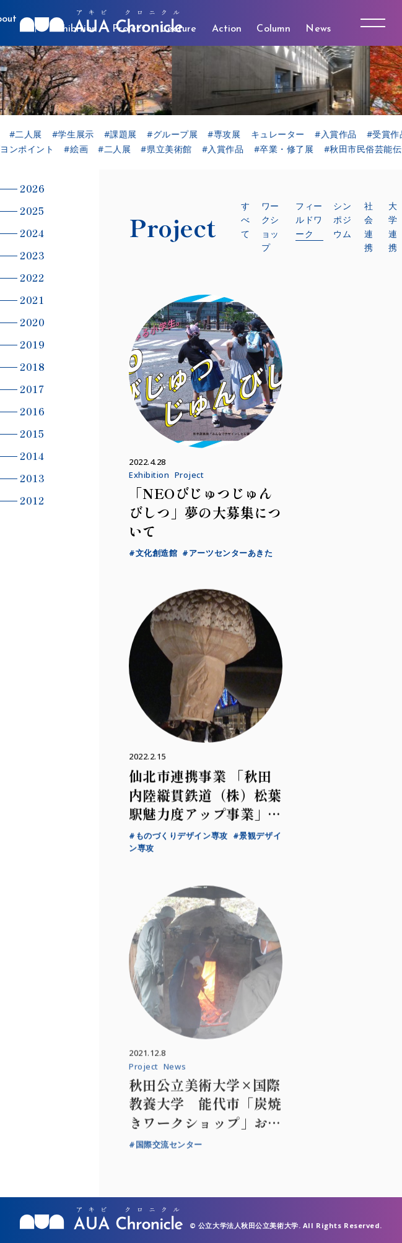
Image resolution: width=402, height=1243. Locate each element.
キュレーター (283, 134)
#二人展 (31, 134)
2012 (32, 500)
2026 (32, 188)
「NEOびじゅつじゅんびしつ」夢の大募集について (205, 512)
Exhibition (149, 474)
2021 (32, 299)
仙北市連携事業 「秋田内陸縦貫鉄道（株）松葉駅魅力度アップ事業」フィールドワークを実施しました (205, 820)
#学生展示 (79, 134)
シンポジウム (342, 220)
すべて (245, 220)
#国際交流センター (166, 1152)
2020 (32, 321)
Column (273, 29)
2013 (32, 477)
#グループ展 (177, 134)
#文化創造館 (153, 552)
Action (227, 29)
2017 (32, 388)
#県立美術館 (169, 149)
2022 (32, 277)
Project (189, 474)
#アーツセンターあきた (227, 552)
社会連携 (369, 226)
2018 (32, 366)
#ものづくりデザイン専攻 (178, 842)
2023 (32, 255)
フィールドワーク (309, 220)
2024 (32, 232)
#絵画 (80, 149)
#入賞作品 (341, 134)
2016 (32, 411)
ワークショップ (270, 226)
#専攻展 (230, 134)
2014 (32, 455)
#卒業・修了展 (287, 149)
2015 (32, 433)
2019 (32, 344)
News (318, 29)
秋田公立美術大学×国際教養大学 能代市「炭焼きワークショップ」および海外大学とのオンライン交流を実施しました (205, 1130)
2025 (32, 210)
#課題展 (126, 134)
